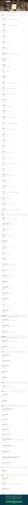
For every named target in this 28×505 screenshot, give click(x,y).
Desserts (21, 12)
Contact (18, 1)
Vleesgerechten (9, 12)
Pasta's (5, 12)
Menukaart (8, 1)
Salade (18, 12)
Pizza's (1, 12)
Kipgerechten (14, 12)
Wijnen (25, 12)
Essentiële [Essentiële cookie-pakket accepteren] (14, 503)
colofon (21, 1)
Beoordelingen (13, 1)
